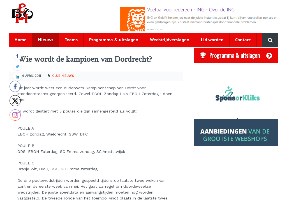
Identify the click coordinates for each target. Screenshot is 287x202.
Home (21, 40)
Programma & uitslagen (113, 40)
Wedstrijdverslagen (169, 40)
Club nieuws (63, 76)
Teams (71, 40)
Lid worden (212, 40)
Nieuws (45, 40)
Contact (243, 40)
